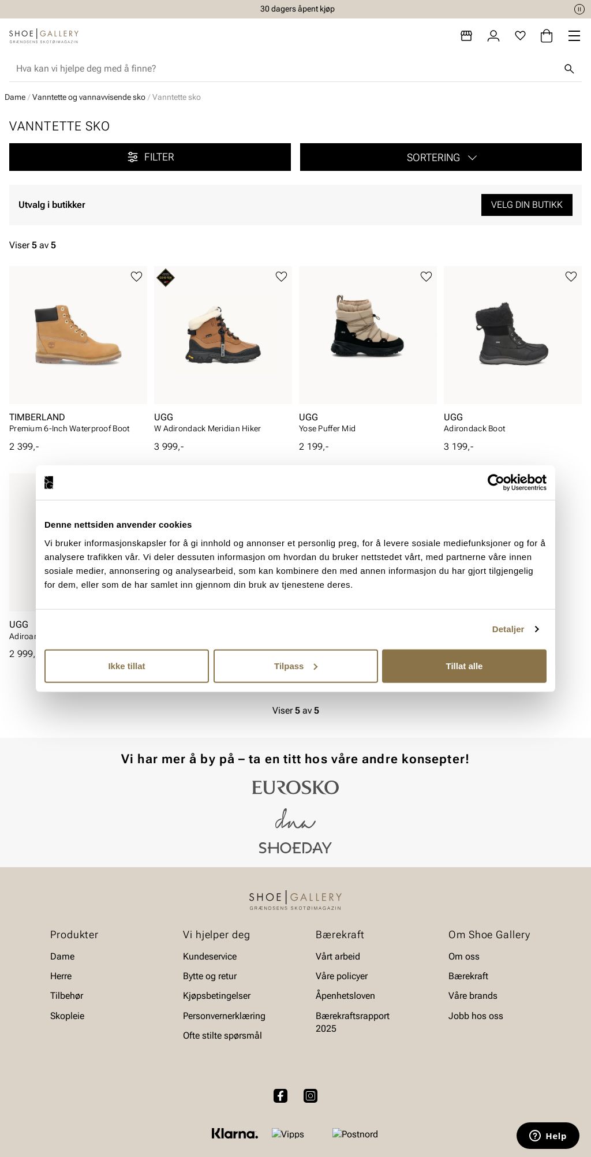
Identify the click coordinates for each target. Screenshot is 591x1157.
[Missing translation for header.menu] (574, 35)
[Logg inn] (493, 35)
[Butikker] (466, 35)
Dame (15, 97)
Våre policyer (342, 976)
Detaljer (508, 629)
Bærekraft (468, 976)
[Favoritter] (520, 35)
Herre (61, 976)
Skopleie (67, 1015)
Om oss (464, 956)
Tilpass (295, 665)
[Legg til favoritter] (136, 277)
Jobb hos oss (475, 1015)
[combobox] (286, 68)
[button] (441, 157)
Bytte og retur (210, 976)
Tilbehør (66, 996)
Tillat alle (464, 665)
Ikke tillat (126, 665)
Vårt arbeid (338, 956)
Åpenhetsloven (345, 996)
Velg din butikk (527, 204)
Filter (150, 157)
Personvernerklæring (224, 1015)
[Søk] (569, 68)
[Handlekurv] (546, 35)
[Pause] (579, 9)
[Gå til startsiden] (43, 36)
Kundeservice (210, 956)
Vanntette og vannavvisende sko (88, 97)
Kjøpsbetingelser (216, 996)
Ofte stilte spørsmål (222, 1036)
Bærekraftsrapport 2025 (353, 1022)
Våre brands (473, 996)
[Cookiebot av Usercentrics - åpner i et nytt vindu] (496, 482)
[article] (78, 353)
